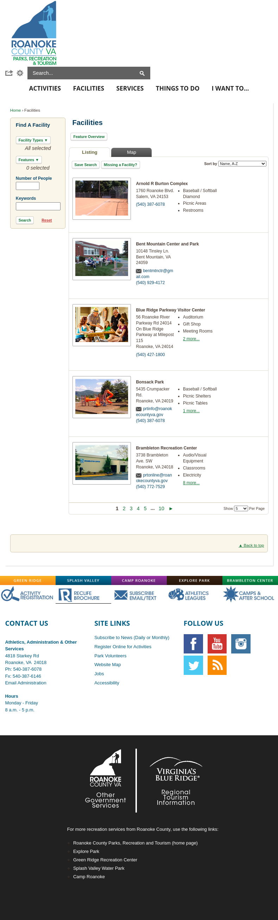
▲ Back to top (251, 545)
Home (15, 110)
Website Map (107, 664)
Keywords (26, 198)
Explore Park (86, 851)
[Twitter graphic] (193, 665)
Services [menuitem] (130, 88)
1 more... (191, 410)
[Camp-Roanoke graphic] (139, 580)
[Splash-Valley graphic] (83, 580)
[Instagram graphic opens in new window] (241, 643)
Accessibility (106, 682)
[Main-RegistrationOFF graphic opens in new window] (28, 594)
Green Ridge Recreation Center (105, 859)
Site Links (112, 623)
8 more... (191, 482)
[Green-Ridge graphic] (28, 580)
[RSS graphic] (217, 665)
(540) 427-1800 (150, 354)
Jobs (99, 673)
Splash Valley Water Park (98, 868)
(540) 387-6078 (150, 204)
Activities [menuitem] (45, 88)
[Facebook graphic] (193, 643)
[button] (10, 73)
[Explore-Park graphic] (194, 580)
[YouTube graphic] (217, 643)
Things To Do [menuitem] (178, 88)
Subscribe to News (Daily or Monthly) (131, 637)
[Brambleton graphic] (250, 580)
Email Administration (25, 682)
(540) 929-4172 (150, 282)
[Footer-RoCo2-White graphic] (107, 780)
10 (161, 508)
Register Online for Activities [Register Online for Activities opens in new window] (122, 646)
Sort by (235, 163)
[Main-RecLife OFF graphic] (83, 594)
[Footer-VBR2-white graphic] (170, 780)
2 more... (191, 338)
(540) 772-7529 (150, 486)
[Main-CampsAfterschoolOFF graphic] (250, 594)
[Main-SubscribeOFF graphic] (139, 594)
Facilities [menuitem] (88, 88)
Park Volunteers (110, 655)
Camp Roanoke (89, 876)
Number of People (34, 178)
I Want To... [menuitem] (230, 88)
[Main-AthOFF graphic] (194, 594)
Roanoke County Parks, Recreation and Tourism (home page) (135, 843)
